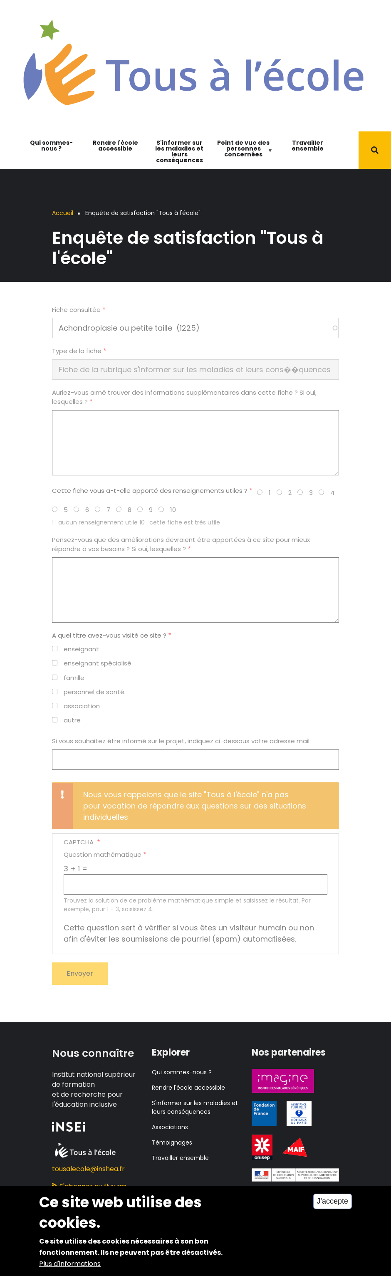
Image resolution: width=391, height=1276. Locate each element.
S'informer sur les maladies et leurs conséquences (179, 151)
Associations (170, 1127)
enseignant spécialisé (97, 663)
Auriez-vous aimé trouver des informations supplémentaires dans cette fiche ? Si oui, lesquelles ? (184, 397)
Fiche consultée (76, 309)
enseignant (81, 649)
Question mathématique (102, 854)
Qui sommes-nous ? (51, 145)
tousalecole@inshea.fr (88, 1169)
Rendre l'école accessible (115, 145)
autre (72, 720)
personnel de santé (94, 691)
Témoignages (172, 1142)
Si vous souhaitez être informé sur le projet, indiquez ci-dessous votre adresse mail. (181, 741)
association (82, 706)
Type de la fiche (76, 350)
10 (173, 509)
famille (74, 677)
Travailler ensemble (308, 145)
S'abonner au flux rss (89, 1186)
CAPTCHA (79, 842)
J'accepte (332, 1209)
